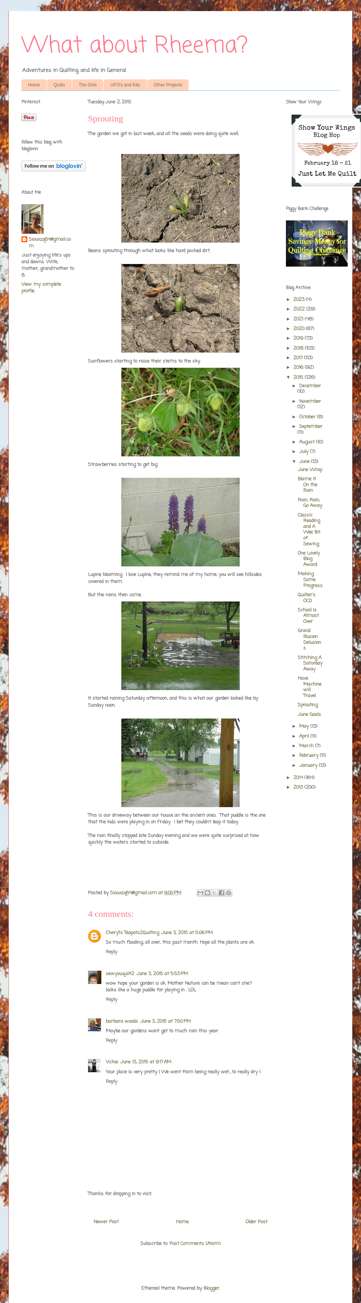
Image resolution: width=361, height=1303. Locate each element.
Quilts (59, 85)
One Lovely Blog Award (309, 559)
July (304, 451)
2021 (299, 319)
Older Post (256, 1221)
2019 (299, 338)
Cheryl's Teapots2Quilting (132, 932)
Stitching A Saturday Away (310, 663)
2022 (299, 309)
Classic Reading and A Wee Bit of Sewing (309, 530)
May (304, 726)
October (308, 417)
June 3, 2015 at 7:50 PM (165, 1021)
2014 (298, 777)
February (309, 755)
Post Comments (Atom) (194, 1243)
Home (34, 85)
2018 (299, 348)
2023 (299, 299)
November (310, 401)
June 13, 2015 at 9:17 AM (145, 1062)
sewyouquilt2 (120, 973)
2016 (299, 367)
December (310, 386)
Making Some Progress (310, 579)
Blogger (211, 1288)
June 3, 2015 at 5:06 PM (187, 932)
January (309, 765)
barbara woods (122, 1021)
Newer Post (106, 1221)
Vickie (112, 1062)
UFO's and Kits (125, 85)
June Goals (309, 714)
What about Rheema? (134, 46)
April (304, 736)
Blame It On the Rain (307, 485)
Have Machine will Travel (309, 687)
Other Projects (168, 85)
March (307, 746)
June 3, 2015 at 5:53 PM (162, 973)
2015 (299, 377)
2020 (299, 328)
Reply (111, 952)
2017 (298, 357)
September (311, 426)
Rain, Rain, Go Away (310, 503)
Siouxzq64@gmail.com (50, 243)
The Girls (88, 85)
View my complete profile (41, 288)
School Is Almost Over (308, 616)
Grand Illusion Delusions (309, 639)
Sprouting (308, 705)
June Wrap (310, 469)
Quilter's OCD (307, 598)
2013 (298, 787)
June (305, 461)
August (307, 442)
